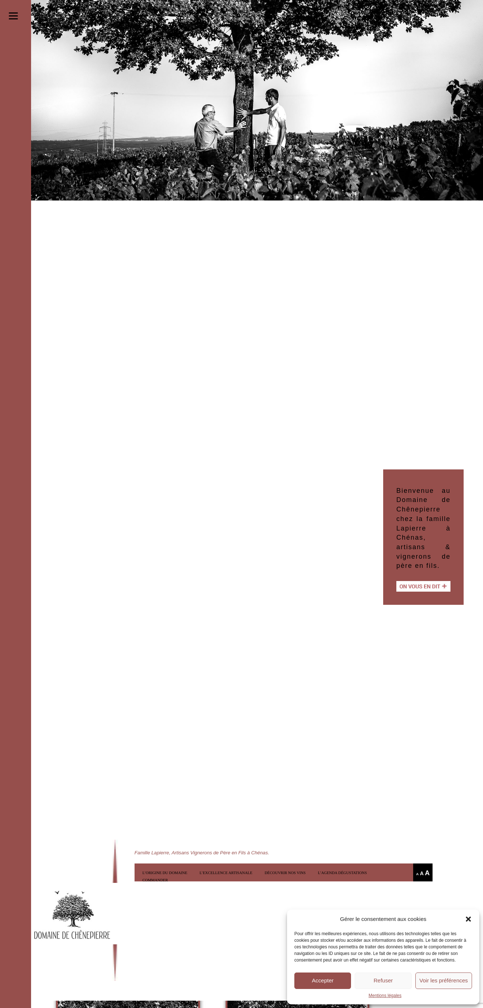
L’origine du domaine (165, 873)
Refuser (383, 980)
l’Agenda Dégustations (342, 873)
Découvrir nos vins (285, 873)
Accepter (322, 980)
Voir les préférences (443, 980)
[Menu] (13, 15)
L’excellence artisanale (226, 873)
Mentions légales (385, 995)
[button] (468, 919)
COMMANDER (155, 880)
